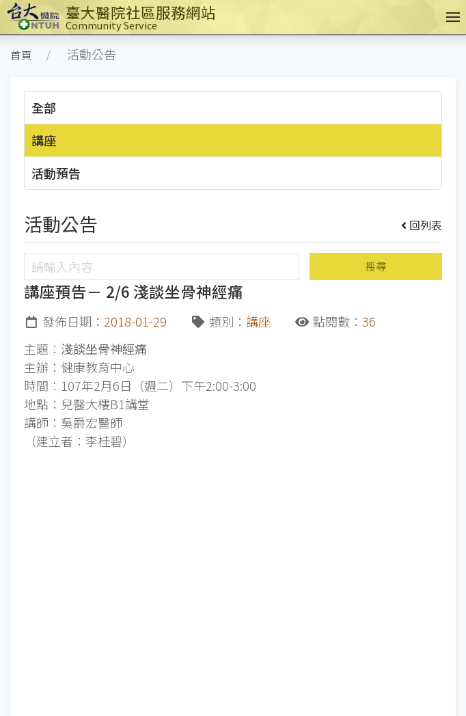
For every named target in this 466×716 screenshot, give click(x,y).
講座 (43, 140)
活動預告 (56, 173)
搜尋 (376, 266)
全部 (43, 107)
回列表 (422, 225)
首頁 (21, 55)
